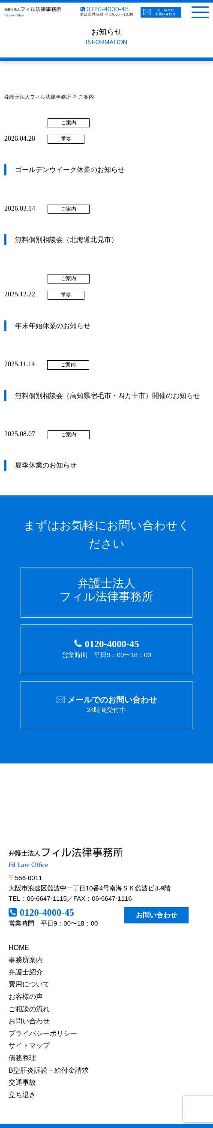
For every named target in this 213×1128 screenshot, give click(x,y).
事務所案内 (26, 959)
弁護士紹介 (26, 972)
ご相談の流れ (29, 1009)
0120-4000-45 (112, 644)
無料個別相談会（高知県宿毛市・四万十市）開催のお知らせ (107, 395)
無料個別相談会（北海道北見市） (66, 239)
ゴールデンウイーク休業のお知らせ (70, 169)
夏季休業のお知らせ (46, 465)
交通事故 (22, 1082)
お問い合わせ (156, 915)
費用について (29, 984)
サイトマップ (29, 1045)
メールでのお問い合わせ (112, 699)
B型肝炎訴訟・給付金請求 (49, 1070)
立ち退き (22, 1094)
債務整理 (22, 1058)
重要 (66, 139)
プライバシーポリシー (43, 1033)
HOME (19, 947)
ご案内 (68, 123)
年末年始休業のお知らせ (52, 325)
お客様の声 (26, 996)
